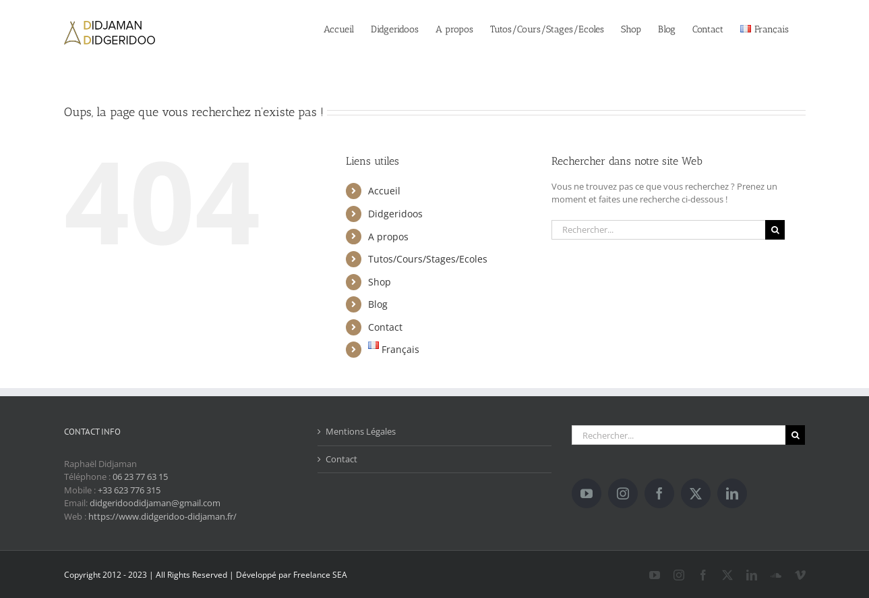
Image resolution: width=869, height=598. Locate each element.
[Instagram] (623, 493)
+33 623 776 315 (129, 490)
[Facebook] (659, 493)
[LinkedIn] (732, 493)
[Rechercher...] (658, 230)
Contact (385, 327)
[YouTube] (586, 493)
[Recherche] (775, 230)
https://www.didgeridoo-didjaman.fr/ (162, 516)
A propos (388, 236)
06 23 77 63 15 (140, 476)
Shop (379, 281)
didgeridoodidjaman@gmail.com (155, 503)
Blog (378, 304)
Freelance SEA (320, 574)
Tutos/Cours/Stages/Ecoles (427, 258)
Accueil (384, 190)
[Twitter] (696, 493)
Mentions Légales (361, 431)
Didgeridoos (395, 213)
